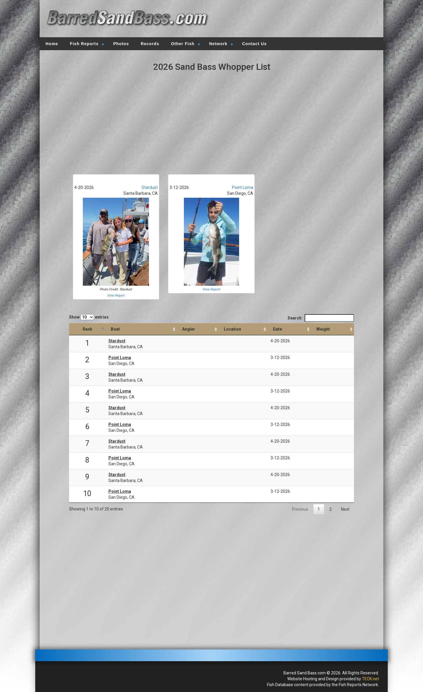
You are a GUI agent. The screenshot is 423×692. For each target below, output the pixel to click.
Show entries (89, 317)
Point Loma (242, 187)
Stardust (150, 187)
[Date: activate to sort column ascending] (289, 329)
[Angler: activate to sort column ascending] (198, 329)
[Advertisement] (294, 19)
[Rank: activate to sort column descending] (87, 329)
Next (345, 509)
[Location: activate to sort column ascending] (243, 329)
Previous (300, 509)
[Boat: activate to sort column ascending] (141, 329)
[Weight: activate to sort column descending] (332, 329)
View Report (116, 295)
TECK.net (370, 678)
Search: (321, 318)
